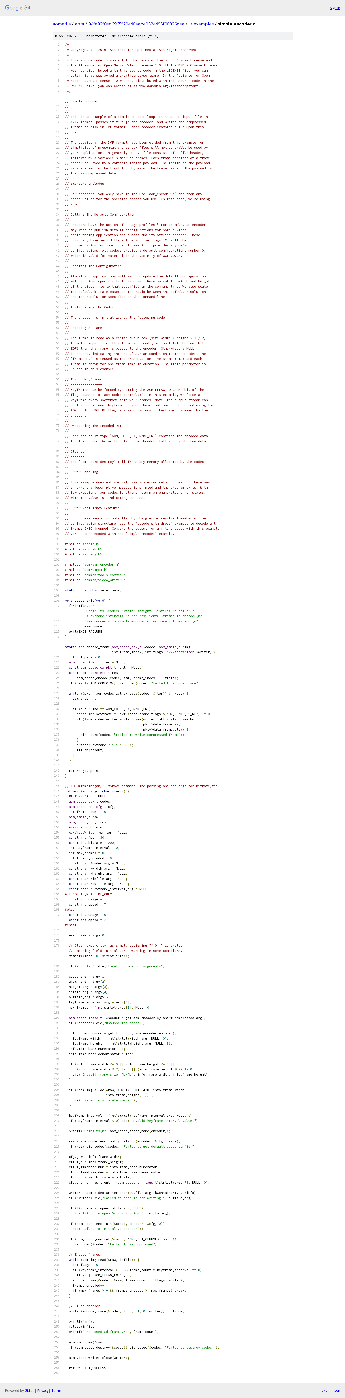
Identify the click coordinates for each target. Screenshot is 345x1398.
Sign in (335, 7)
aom (79, 24)
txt (324, 1390)
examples (204, 24)
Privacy (42, 1390)
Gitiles (29, 1390)
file (153, 36)
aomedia (62, 24)
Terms (56, 1390)
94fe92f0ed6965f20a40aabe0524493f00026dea (136, 24)
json (336, 1390)
